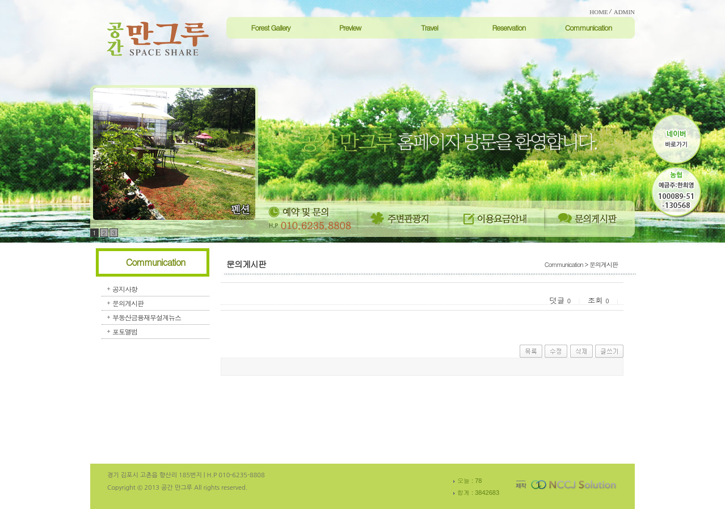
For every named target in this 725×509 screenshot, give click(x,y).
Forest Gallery (270, 27)
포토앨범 (124, 331)
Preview (350, 27)
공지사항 (124, 289)
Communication (588, 27)
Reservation (508, 27)
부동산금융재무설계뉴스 (146, 317)
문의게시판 (128, 303)
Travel (429, 27)
